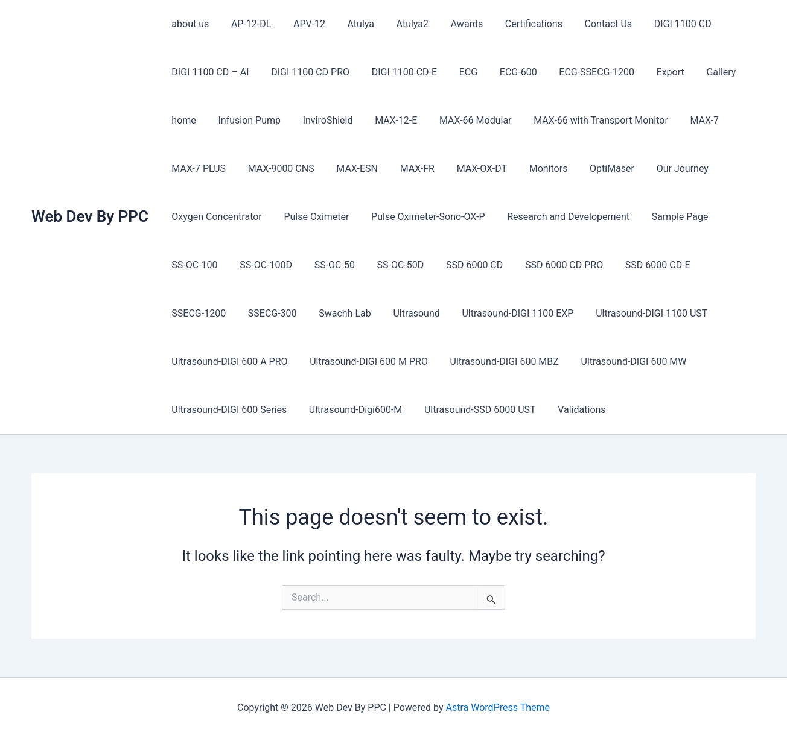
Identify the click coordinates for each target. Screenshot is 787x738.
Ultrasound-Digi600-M (351, 409)
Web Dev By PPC (89, 216)
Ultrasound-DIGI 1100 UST (563, 313)
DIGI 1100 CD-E (397, 72)
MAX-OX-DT (469, 168)
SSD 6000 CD (461, 265)
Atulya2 (400, 24)
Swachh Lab (264, 313)
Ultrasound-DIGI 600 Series (227, 409)
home (182, 120)
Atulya (350, 24)
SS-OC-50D (390, 265)
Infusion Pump (245, 120)
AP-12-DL (247, 24)
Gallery (700, 72)
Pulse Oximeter (312, 216)
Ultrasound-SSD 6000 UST (473, 409)
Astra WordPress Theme (498, 707)
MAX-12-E (386, 120)
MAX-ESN (350, 168)
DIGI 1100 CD (658, 24)
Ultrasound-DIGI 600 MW (624, 361)
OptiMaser (594, 168)
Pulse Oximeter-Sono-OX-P (420, 216)
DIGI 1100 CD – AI (208, 72)
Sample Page (667, 216)
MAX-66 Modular (463, 120)
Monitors (533, 168)
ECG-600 (505, 72)
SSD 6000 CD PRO (548, 265)
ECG (458, 72)
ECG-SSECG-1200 (581, 72)
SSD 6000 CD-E (639, 265)
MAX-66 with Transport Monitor (585, 120)
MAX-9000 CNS (277, 168)
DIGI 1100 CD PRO (306, 72)
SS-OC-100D (261, 265)
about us (189, 24)
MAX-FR (407, 168)
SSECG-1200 (718, 265)
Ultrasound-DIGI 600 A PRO (228, 361)
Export (652, 72)
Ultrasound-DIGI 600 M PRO (364, 361)
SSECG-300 (194, 313)
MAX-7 (686, 120)
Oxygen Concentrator (215, 216)
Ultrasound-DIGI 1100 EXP (432, 313)
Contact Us (587, 24)
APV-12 (302, 24)
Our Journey (661, 168)
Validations (572, 409)
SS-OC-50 (327, 265)
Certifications (515, 24)
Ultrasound (333, 313)
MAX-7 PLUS (197, 168)
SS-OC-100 (193, 265)
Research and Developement (558, 216)
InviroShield (321, 120)
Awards (451, 24)
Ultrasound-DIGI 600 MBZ (497, 361)
